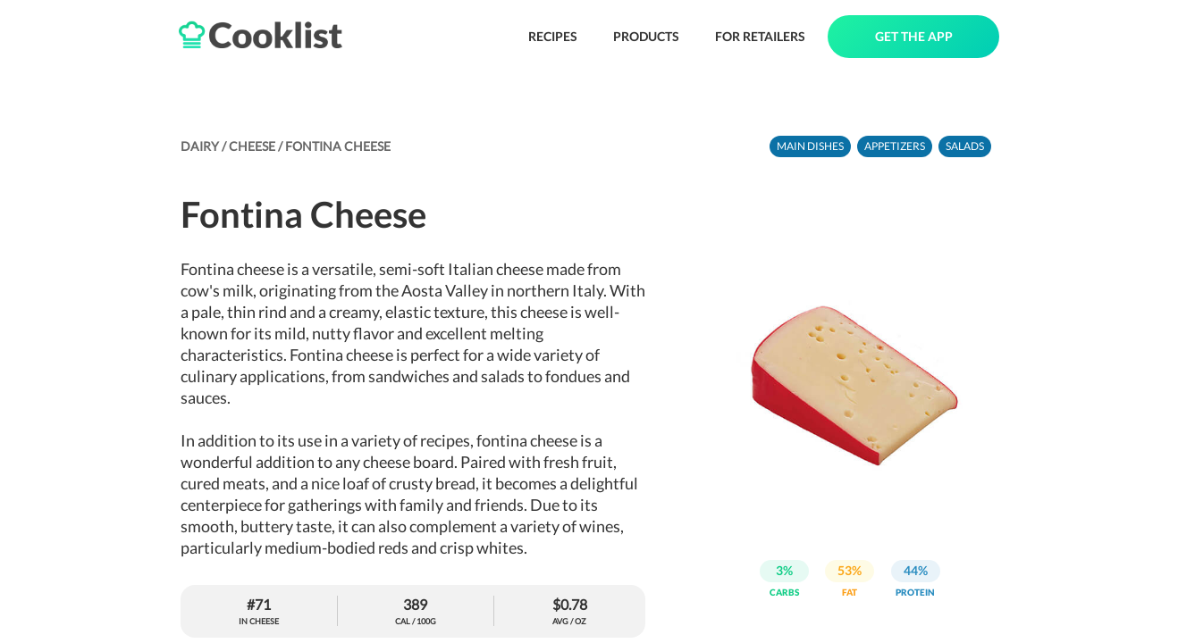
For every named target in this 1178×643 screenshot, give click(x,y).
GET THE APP (914, 36)
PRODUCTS (646, 36)
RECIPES (552, 36)
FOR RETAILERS (760, 36)
